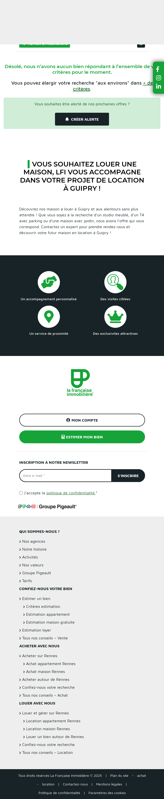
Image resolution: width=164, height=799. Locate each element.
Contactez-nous (75, 784)
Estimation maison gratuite (50, 622)
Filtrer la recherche (45, 43)
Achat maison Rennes (45, 671)
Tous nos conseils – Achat (45, 695)
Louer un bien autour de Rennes (55, 736)
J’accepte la (60, 493)
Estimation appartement (48, 614)
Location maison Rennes (48, 728)
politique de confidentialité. (71, 493)
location (48, 784)
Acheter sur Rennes (39, 655)
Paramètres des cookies (107, 793)
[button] (159, 69)
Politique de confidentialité (59, 793)
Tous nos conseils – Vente (45, 638)
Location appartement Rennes (53, 721)
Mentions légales (109, 784)
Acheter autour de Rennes (45, 679)
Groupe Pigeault (36, 573)
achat (141, 775)
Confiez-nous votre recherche (48, 687)
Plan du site (119, 775)
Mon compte (82, 420)
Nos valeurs (32, 565)
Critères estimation (43, 606)
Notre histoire (34, 549)
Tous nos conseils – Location (47, 752)
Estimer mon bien (82, 437)
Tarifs (27, 580)
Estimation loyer (36, 630)
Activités (30, 557)
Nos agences (33, 541)
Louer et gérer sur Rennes (45, 713)
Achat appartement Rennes (50, 663)
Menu (8, 6)
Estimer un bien (149, 6)
